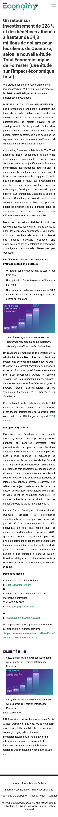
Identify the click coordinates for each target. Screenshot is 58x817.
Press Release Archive (34, 783)
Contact (52, 795)
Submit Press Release (17, 789)
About (15, 783)
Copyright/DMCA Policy (14, 795)
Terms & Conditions (42, 789)
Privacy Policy (37, 795)
